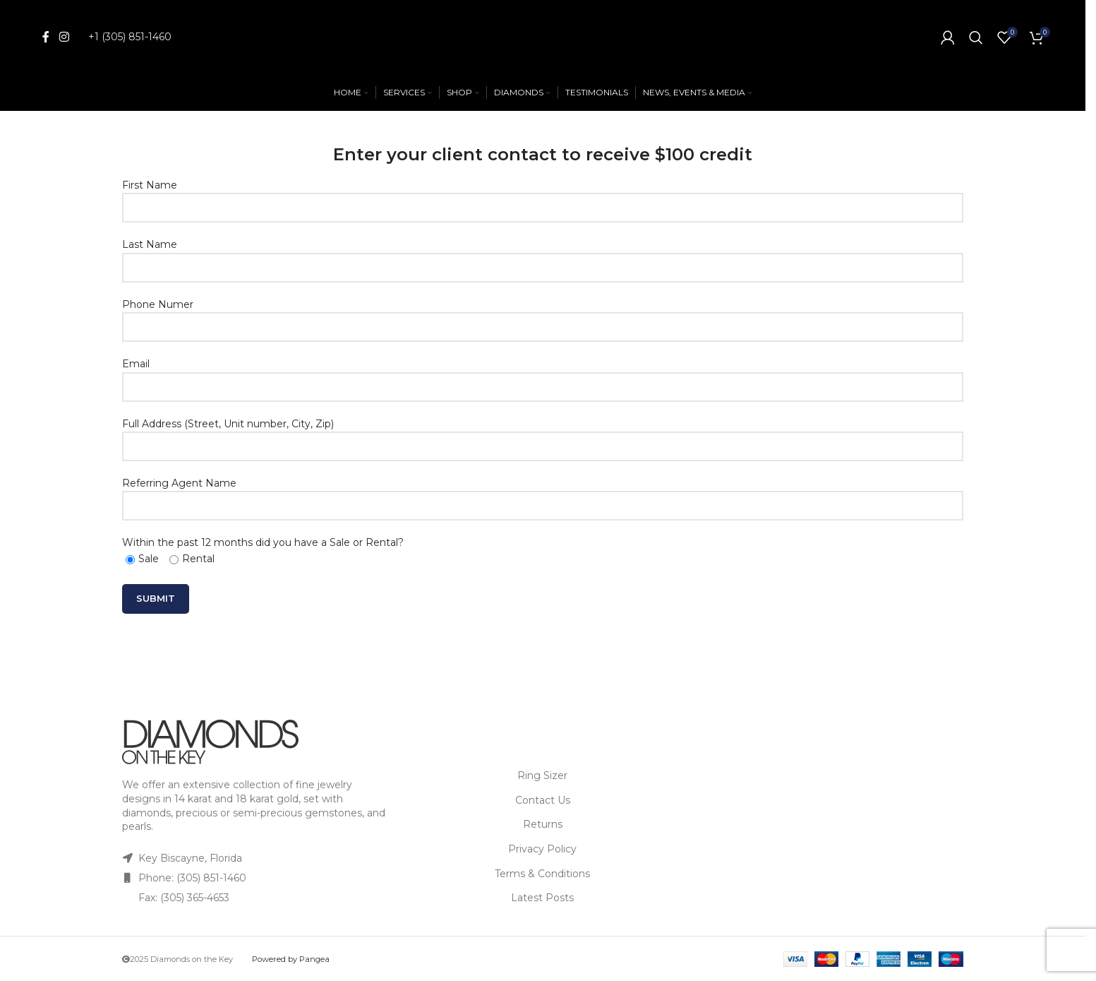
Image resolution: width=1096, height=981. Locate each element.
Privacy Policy (542, 849)
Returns (542, 824)
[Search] (976, 37)
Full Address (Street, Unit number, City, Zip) (542, 434)
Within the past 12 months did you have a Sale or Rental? (263, 550)
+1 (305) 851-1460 (129, 36)
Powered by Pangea (291, 959)
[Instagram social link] (63, 37)
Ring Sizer (542, 775)
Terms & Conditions (542, 873)
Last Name (542, 255)
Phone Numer (542, 315)
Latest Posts (542, 897)
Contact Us (542, 800)
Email (542, 374)
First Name (542, 196)
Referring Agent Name (542, 494)
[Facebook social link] (45, 37)
